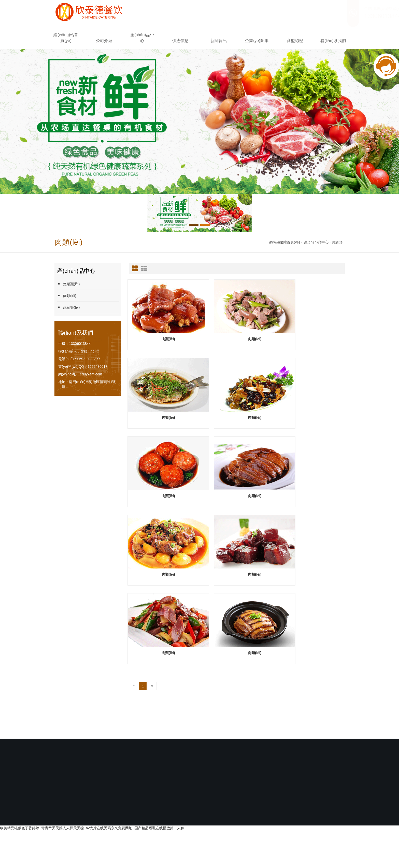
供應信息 (180, 40)
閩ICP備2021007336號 (172, 730)
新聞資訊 (218, 40)
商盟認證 (295, 40)
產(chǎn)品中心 (142, 38)
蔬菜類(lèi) (68, 307)
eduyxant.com (91, 374)
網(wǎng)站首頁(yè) (65, 38)
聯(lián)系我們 (333, 40)
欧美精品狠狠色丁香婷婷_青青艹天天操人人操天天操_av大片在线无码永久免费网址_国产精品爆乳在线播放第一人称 (92, 750)
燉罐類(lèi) (68, 284)
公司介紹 (104, 40)
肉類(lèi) (338, 242)
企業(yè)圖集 (256, 40)
